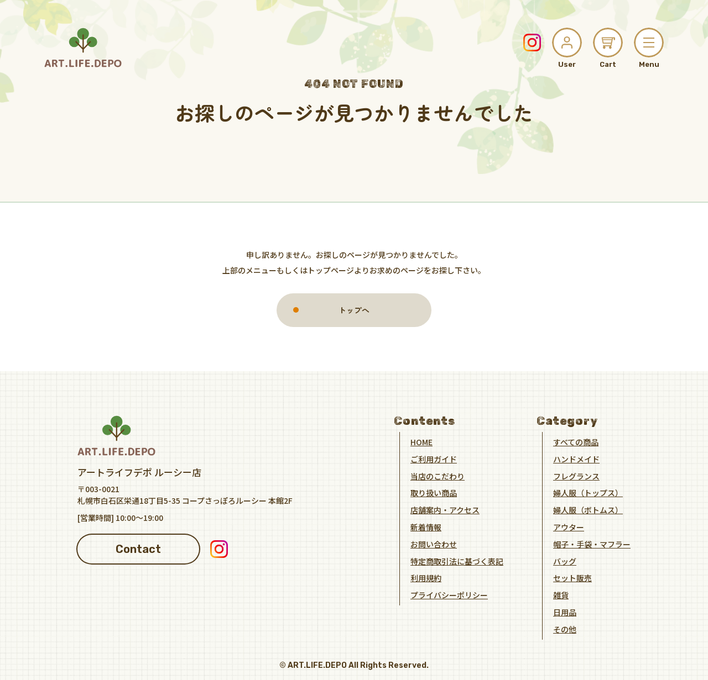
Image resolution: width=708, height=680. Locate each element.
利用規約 (425, 577)
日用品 (564, 611)
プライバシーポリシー (449, 594)
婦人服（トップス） (588, 492)
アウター (568, 526)
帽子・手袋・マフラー (592, 543)
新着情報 (425, 526)
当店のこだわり (437, 475)
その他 (564, 628)
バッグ (564, 560)
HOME (421, 441)
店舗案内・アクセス (445, 509)
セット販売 (572, 577)
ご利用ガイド (433, 458)
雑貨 (561, 594)
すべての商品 (575, 441)
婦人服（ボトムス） (588, 509)
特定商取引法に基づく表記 (456, 560)
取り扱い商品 (433, 492)
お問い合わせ (433, 543)
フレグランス (576, 475)
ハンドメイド (576, 458)
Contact (138, 548)
